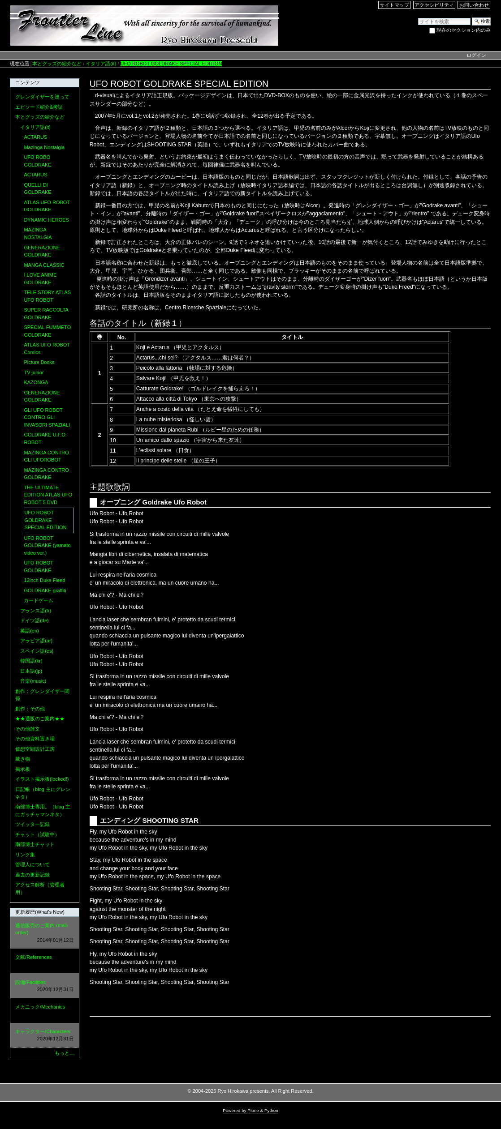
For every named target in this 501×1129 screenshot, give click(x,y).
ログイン (476, 55)
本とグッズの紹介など (57, 63)
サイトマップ (394, 5)
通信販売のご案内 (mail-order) (44, 933)
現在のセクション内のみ (463, 30)
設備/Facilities (44, 986)
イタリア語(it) (101, 63)
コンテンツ (27, 82)
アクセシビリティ (434, 5)
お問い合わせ (474, 5)
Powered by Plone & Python (250, 1110)
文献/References (44, 961)
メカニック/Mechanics (44, 1011)
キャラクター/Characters (44, 1036)
